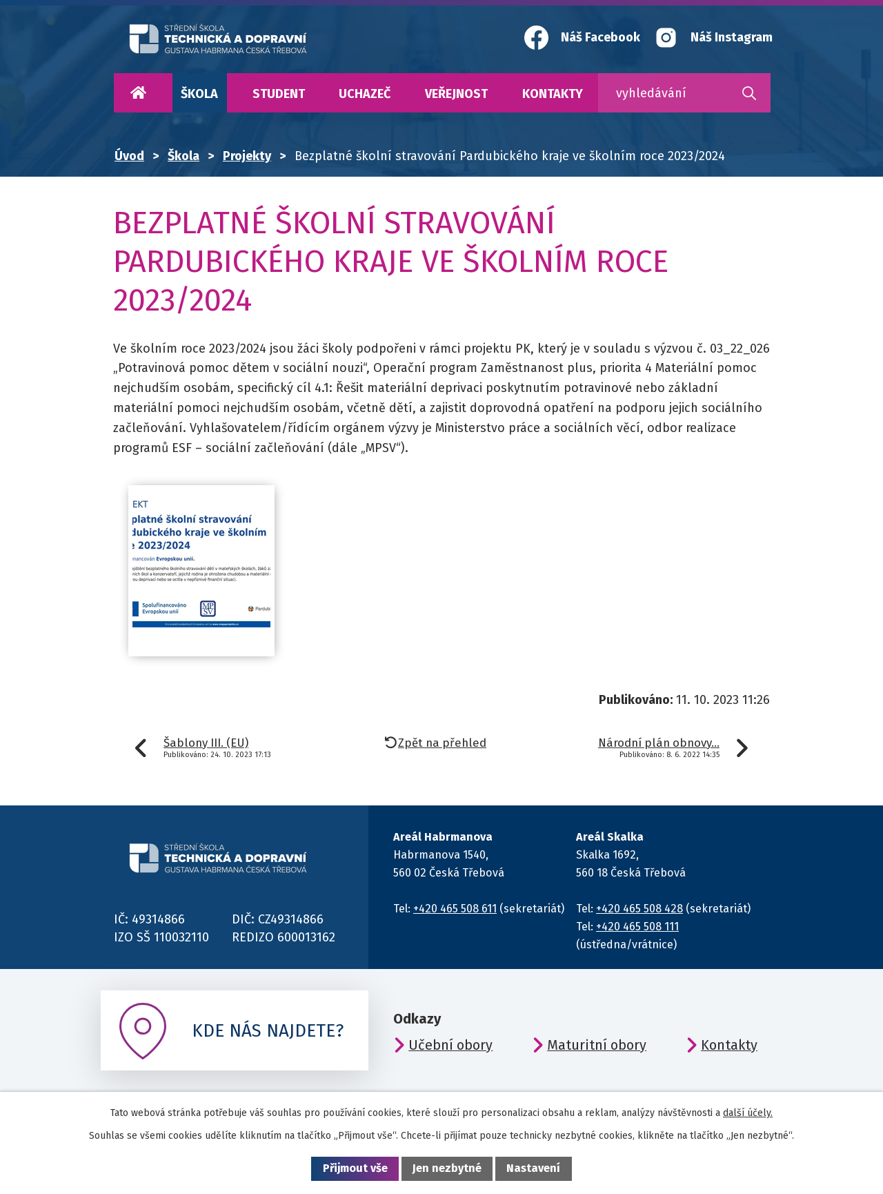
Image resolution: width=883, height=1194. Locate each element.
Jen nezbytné (447, 1168)
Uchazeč (364, 93)
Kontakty (552, 93)
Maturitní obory (596, 1045)
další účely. (748, 1113)
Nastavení (533, 1168)
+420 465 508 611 (455, 908)
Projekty (247, 156)
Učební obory (450, 1045)
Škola (199, 93)
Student (278, 93)
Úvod (138, 92)
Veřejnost (456, 93)
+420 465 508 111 (637, 926)
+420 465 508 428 (639, 908)
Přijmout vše (355, 1168)
